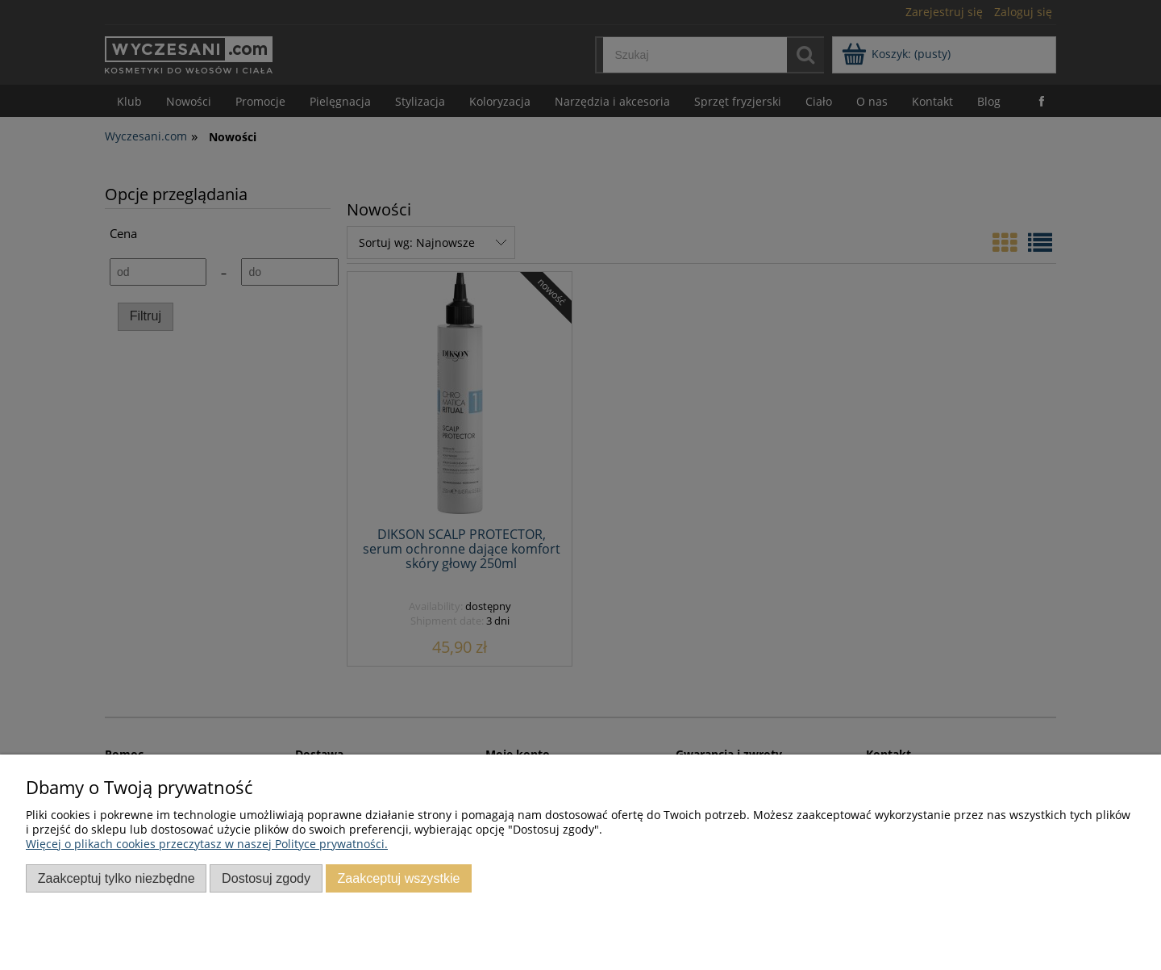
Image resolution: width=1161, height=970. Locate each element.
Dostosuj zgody (266, 878)
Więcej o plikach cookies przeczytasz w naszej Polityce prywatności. (207, 843)
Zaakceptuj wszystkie (398, 878)
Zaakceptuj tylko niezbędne (116, 878)
